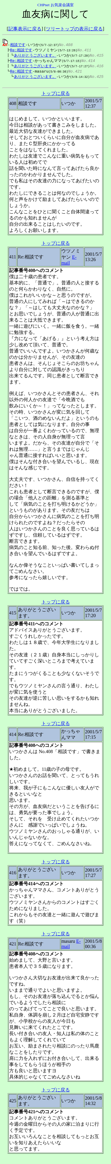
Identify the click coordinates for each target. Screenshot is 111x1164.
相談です (17, 44)
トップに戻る (55, 96)
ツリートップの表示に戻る (74, 28)
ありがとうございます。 (32, 55)
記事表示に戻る (24, 28)
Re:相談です (20, 50)
